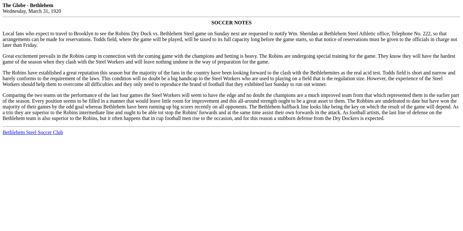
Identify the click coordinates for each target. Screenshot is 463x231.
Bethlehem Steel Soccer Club (33, 132)
